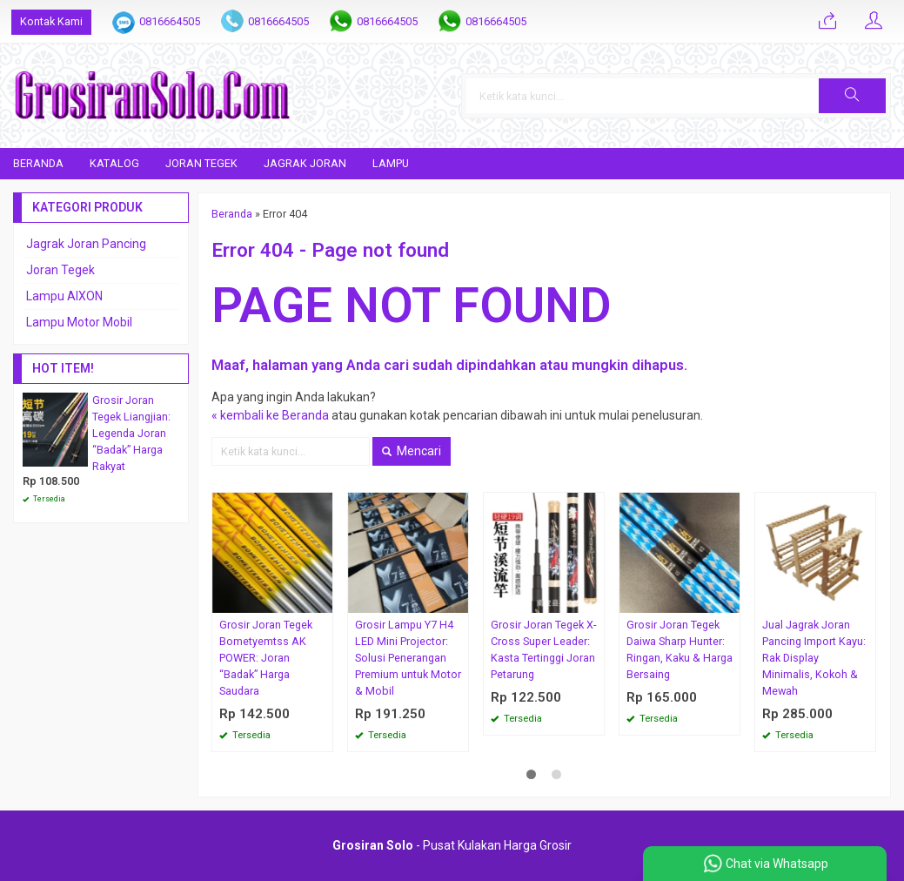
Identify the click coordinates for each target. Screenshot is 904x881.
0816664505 (169, 21)
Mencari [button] (411, 451)
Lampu (390, 163)
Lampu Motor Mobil (79, 322)
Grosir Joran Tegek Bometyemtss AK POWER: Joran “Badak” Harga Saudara (265, 657)
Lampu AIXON (64, 296)
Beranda (38, 163)
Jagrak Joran (305, 163)
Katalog (114, 163)
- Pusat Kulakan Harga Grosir (452, 845)
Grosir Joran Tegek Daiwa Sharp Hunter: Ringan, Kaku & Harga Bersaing (679, 649)
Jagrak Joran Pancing (86, 244)
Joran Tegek (201, 163)
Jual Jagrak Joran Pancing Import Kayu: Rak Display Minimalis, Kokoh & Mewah (814, 657)
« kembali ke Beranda (270, 415)
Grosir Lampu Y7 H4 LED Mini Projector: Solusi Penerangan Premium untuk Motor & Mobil (408, 657)
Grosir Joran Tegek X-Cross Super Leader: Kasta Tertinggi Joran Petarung (543, 649)
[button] (852, 95)
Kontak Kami (51, 21)
